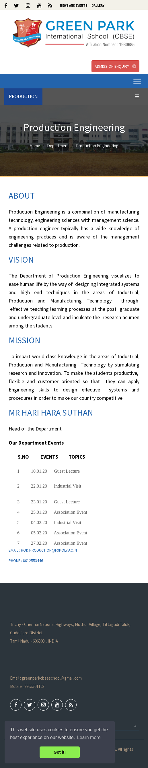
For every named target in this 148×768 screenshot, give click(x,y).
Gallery (97, 5)
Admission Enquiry (115, 66)
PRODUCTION (23, 96)
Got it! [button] (60, 752)
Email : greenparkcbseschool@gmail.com (46, 678)
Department (58, 145)
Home (35, 145)
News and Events (73, 5)
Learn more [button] (89, 737)
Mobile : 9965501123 (27, 686)
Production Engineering (97, 145)
